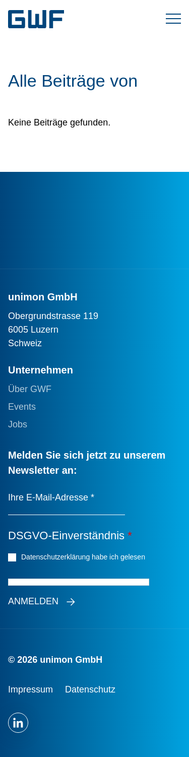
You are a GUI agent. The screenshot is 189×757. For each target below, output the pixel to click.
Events (22, 407)
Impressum (30, 689)
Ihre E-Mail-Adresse (51, 497)
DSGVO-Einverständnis (70, 535)
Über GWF (29, 389)
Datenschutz (90, 689)
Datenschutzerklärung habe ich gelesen (84, 556)
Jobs (17, 424)
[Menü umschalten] (173, 19)
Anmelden (33, 601)
